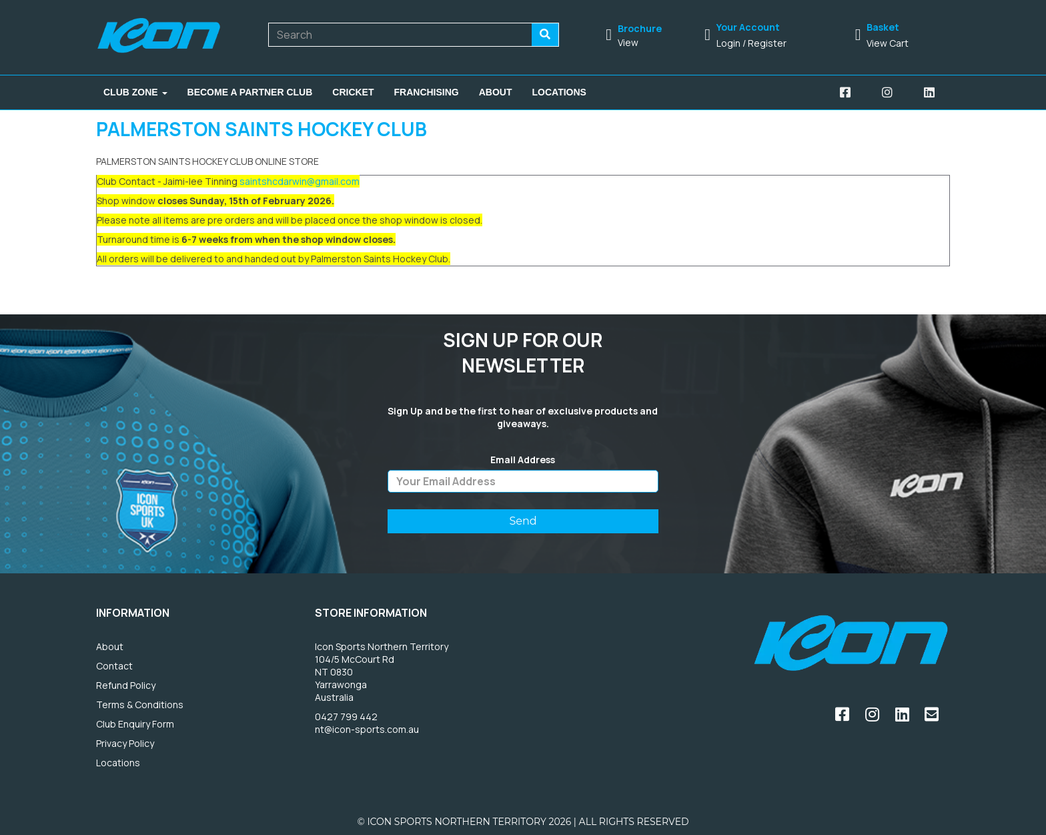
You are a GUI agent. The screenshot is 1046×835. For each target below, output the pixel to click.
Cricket (353, 92)
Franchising (426, 92)
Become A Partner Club (250, 92)
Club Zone (135, 92)
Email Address (522, 460)
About (495, 92)
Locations (559, 92)
